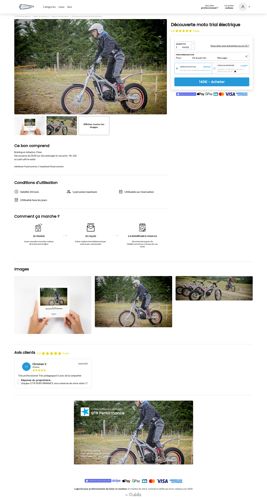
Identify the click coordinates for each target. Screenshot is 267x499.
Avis (69, 6)
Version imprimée (232, 65)
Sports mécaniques (60, 16)
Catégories (49, 6)
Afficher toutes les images (93, 125)
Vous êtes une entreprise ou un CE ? (229, 45)
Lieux (61, 6)
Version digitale (195, 67)
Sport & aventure (41, 16)
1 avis (196, 30)
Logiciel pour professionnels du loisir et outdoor (100, 488)
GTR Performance (22, 16)
